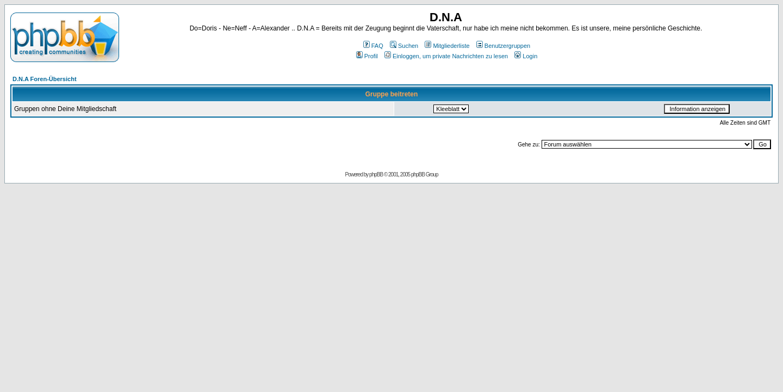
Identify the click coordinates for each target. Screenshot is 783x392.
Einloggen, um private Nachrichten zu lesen (446, 56)
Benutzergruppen (503, 45)
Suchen (404, 45)
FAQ (373, 45)
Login (525, 56)
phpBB (376, 174)
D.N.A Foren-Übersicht (45, 79)
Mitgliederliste (447, 45)
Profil (367, 56)
